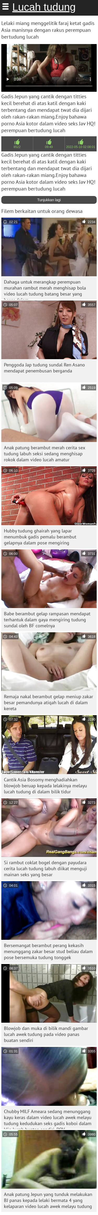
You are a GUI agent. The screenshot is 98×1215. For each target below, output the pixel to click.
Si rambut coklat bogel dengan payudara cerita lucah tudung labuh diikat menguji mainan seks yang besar (45, 868)
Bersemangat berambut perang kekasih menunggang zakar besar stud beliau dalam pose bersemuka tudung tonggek (48, 951)
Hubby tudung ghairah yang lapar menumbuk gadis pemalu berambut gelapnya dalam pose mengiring (40, 537)
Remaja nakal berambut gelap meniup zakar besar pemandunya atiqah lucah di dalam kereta (48, 702)
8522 (17, 147)
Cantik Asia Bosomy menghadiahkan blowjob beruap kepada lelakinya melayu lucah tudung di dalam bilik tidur (45, 786)
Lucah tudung (44, 7)
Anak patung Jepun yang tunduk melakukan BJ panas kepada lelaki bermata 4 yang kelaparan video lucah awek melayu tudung (48, 1200)
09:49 (49, 147)
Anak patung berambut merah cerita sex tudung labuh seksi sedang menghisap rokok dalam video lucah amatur (44, 454)
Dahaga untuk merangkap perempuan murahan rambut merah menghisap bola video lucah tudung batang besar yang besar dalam (45, 289)
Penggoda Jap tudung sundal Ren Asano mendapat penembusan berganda (44, 368)
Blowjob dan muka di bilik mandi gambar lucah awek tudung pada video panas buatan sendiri (46, 1034)
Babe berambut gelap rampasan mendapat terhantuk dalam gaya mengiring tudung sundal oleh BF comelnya (47, 620)
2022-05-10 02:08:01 (80, 147)
